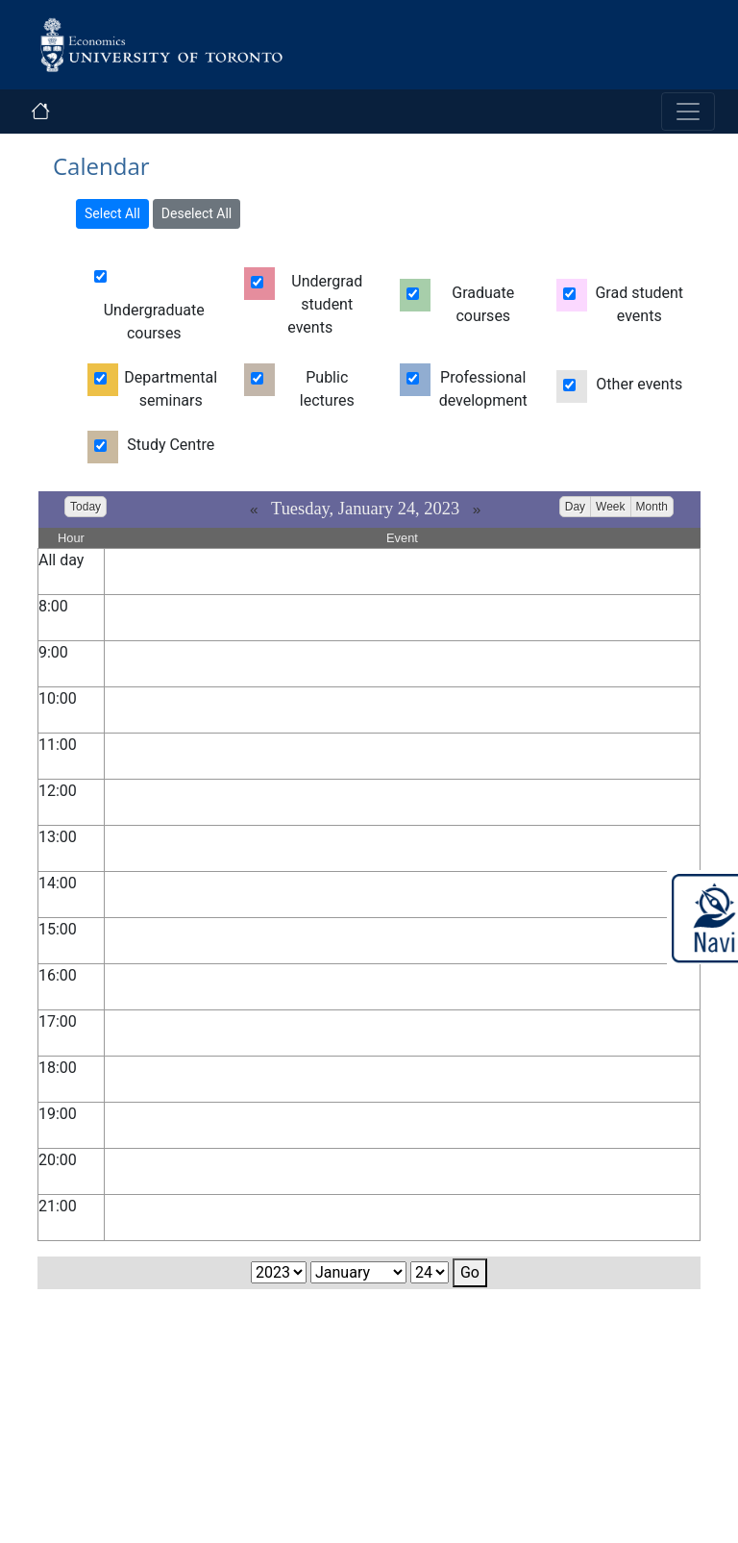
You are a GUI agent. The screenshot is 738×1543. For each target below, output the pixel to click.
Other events (639, 384)
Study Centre (170, 445)
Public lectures (327, 389)
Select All (112, 213)
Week (610, 506)
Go (470, 1272)
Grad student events (639, 304)
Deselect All (196, 213)
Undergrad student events (324, 304)
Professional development (483, 389)
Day (575, 506)
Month (652, 506)
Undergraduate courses (154, 321)
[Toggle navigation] (688, 111)
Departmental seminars (170, 389)
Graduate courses (483, 304)
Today (85, 506)
